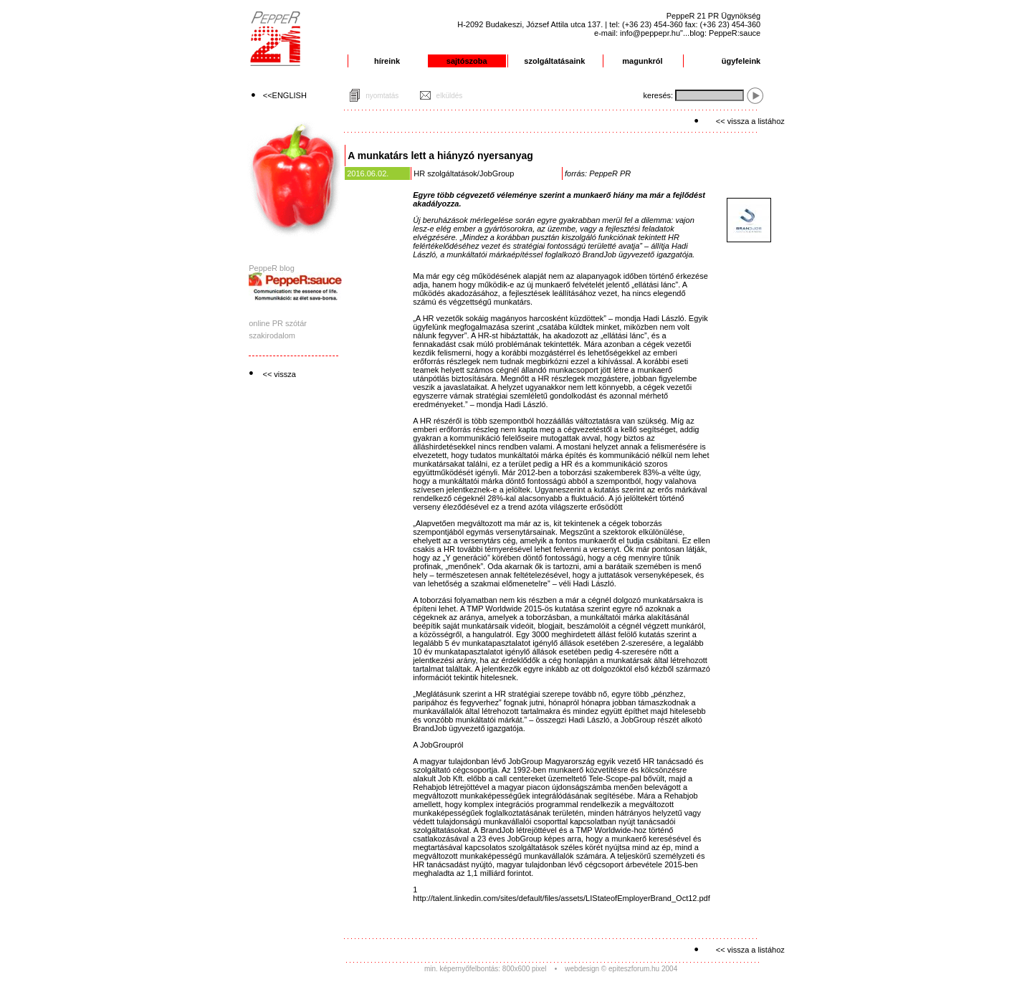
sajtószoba (466, 61)
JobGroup (496, 173)
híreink (387, 61)
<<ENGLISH (285, 95)
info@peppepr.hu (650, 33)
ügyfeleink (741, 61)
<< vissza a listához (750, 121)
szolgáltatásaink (554, 61)
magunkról (642, 61)
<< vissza (278, 374)
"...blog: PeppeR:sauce (720, 33)
